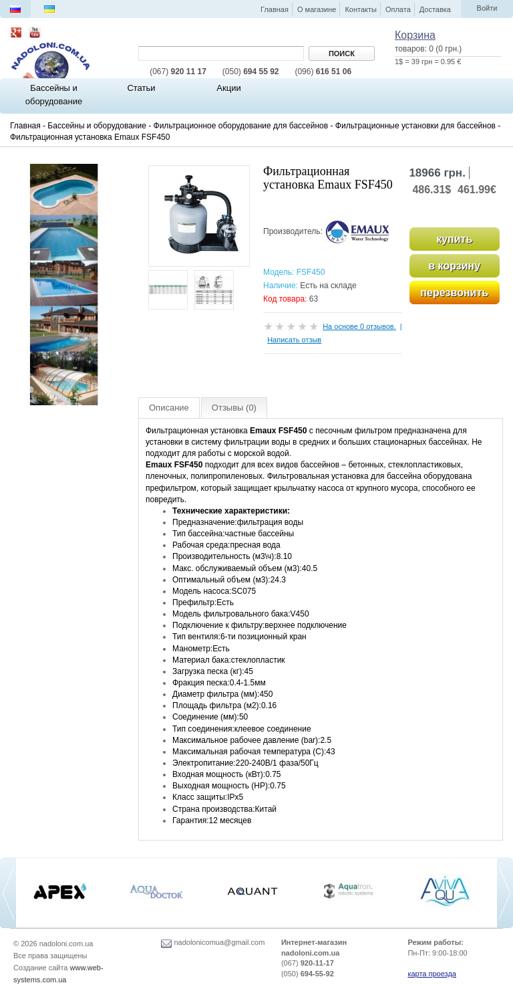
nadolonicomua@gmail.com (213, 942)
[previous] (8, 893)
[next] (505, 893)
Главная (25, 125)
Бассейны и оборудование (96, 125)
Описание (169, 408)
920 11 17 (178, 71)
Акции (228, 88)
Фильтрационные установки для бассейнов (415, 125)
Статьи (141, 88)
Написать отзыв (294, 340)
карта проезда (431, 974)
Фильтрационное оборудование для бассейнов (241, 125)
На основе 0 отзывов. (359, 326)
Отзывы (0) (234, 408)
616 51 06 (323, 71)
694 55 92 (250, 71)
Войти (487, 8)
